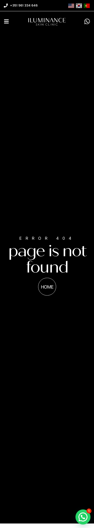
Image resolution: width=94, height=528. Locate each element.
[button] (82, 516)
